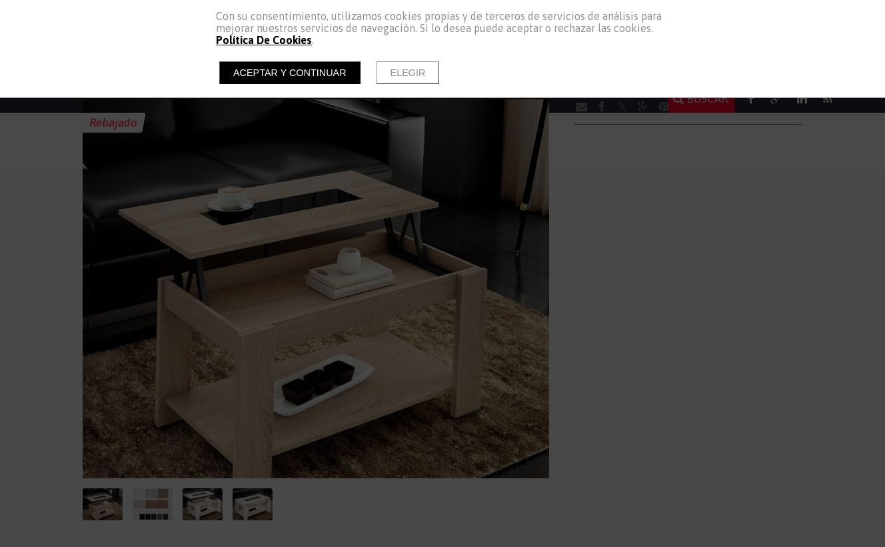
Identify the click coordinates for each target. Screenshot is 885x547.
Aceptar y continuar (290, 72)
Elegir (408, 72)
